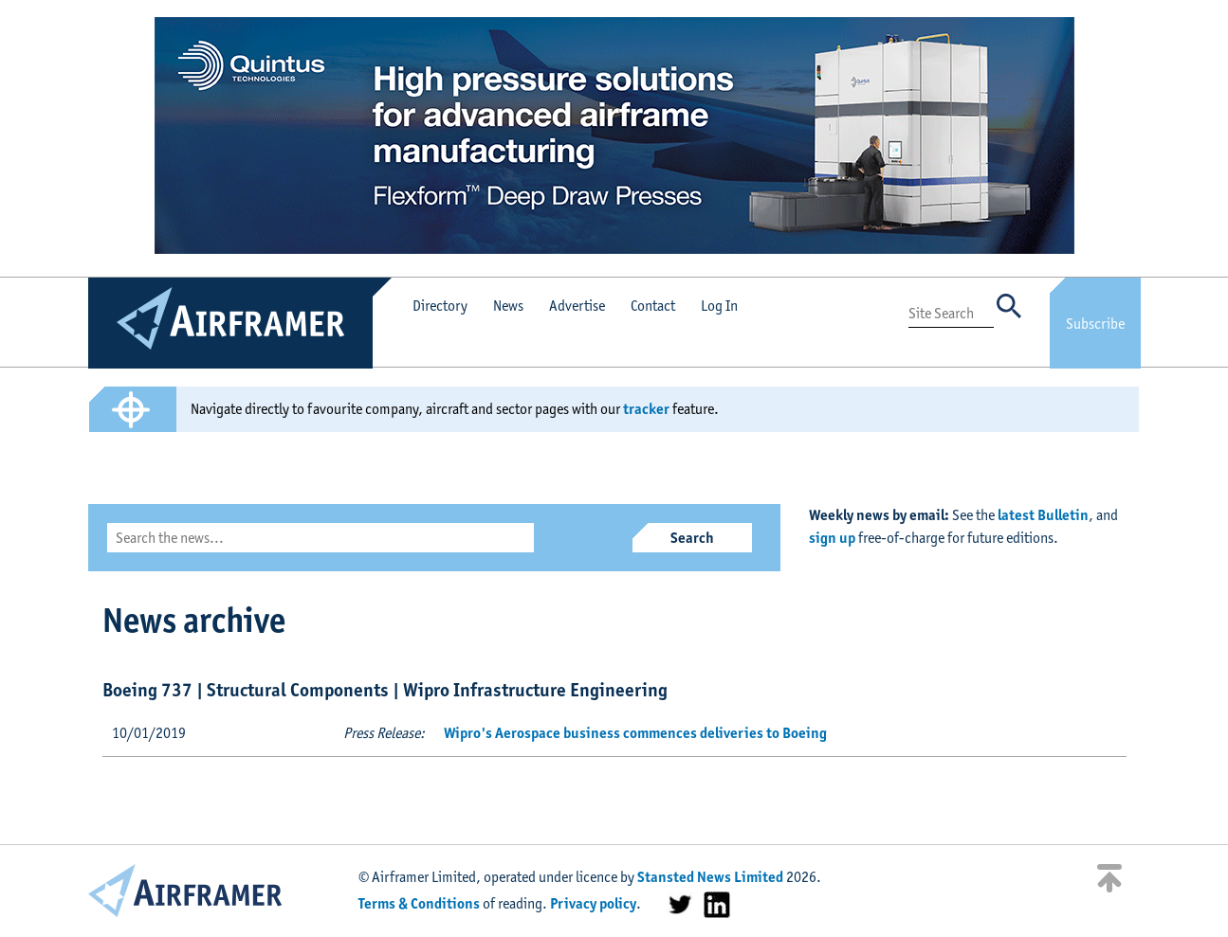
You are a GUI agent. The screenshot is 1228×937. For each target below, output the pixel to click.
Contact (653, 306)
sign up (832, 538)
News (508, 306)
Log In (719, 306)
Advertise (577, 306)
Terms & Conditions (419, 903)
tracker (646, 409)
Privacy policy (593, 903)
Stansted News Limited (710, 877)
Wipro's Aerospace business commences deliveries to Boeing (635, 733)
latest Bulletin (1043, 515)
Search (692, 538)
